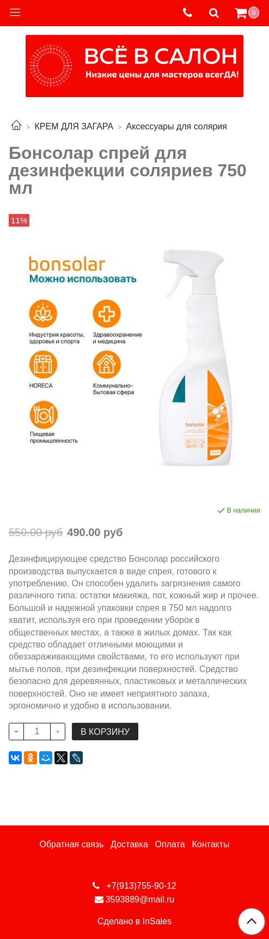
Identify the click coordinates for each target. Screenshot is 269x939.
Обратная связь (71, 844)
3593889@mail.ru (140, 899)
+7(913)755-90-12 (140, 885)
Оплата (170, 844)
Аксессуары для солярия (176, 126)
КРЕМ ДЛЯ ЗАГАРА (73, 126)
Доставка (129, 844)
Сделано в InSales (134, 921)
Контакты (210, 844)
